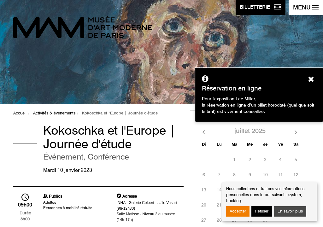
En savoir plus (290, 211)
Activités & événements (54, 113)
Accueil (19, 113)
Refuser (261, 211)
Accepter (238, 211)
